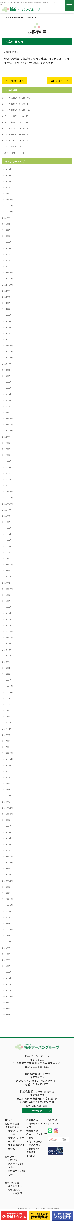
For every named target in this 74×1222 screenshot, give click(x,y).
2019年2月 (7, 619)
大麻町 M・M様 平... (16, 98)
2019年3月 (7, 613)
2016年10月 (7, 759)
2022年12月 (7, 418)
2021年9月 (7, 510)
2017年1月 (7, 747)
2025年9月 (7, 218)
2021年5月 (7, 534)
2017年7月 (7, 710)
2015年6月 (7, 832)
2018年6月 (7, 656)
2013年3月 (7, 887)
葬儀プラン (11, 1156)
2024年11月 (7, 278)
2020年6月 (7, 577)
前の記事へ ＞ (59, 81)
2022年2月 (7, 479)
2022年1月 (7, 485)
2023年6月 (7, 382)
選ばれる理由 (12, 1123)
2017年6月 (7, 716)
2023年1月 (7, 412)
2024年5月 (7, 315)
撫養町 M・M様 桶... (16, 110)
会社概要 (37, 1110)
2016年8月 (7, 765)
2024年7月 (7, 303)
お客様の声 (32, 1120)
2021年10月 (7, 504)
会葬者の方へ (33, 1145)
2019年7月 (7, 601)
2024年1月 (7, 339)
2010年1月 (7, 990)
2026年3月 (7, 181)
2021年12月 (7, 491)
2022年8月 (7, 443)
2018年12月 (7, 631)
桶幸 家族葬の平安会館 (16, 1146)
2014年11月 (7, 856)
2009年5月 (7, 1008)
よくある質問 (15, 1193)
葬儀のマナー (15, 1186)
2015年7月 (7, 826)
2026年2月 (7, 187)
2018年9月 (7, 643)
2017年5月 (7, 722)
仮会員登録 (32, 1130)
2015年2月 (7, 850)
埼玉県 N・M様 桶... (16, 134)
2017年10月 (7, 692)
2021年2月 (7, 552)
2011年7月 (7, 948)
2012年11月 (7, 899)
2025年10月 (7, 212)
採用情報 (52, 1120)
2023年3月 (7, 400)
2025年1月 (7, 266)
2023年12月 (7, 345)
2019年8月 (7, 595)
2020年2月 (7, 583)
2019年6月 (7, 607)
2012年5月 (7, 917)
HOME (8, 1120)
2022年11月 (7, 424)
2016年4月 (7, 789)
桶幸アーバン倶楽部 (36, 1134)
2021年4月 (7, 540)
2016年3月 (7, 796)
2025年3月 (7, 254)
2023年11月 (7, 352)
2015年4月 (7, 838)
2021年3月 (7, 546)
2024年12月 (7, 272)
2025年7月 (7, 230)
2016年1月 (7, 802)
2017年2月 (7, 741)
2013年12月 (7, 881)
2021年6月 (7, 528)
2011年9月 (7, 935)
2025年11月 (7, 206)
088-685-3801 (46, 1102)
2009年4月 (7, 1014)
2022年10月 (7, 431)
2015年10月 (7, 814)
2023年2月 (7, 406)
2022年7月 (7, 449)
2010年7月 (7, 966)
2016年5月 (7, 783)
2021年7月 (7, 522)
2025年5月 (7, 242)
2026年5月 (7, 169)
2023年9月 (7, 364)
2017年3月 (7, 735)
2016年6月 (7, 777)
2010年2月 (7, 984)
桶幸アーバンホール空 (16, 1132)
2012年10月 (7, 905)
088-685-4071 (41, 1084)
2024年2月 (7, 333)
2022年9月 (7, 437)
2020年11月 (7, 564)
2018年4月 (7, 668)
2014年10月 (7, 862)
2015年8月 (7, 820)
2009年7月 (7, 1002)
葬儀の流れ (14, 1189)
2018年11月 (7, 637)
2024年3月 (7, 327)
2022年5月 (7, 461)
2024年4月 (7, 321)
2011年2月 (7, 954)
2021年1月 (7, 558)
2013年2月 (7, 893)
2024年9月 (7, 291)
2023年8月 (7, 370)
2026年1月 (7, 193)
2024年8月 (7, 297)
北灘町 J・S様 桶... (16, 116)
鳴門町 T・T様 (13, 152)
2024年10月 (7, 285)
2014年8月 (7, 868)
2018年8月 (7, 650)
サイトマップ (55, 1123)
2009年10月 (7, 996)
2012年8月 (7, 911)
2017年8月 (7, 704)
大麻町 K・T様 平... (16, 140)
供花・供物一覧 (34, 1141)
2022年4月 (7, 467)
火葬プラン (14, 1160)
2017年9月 (7, 698)
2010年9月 (7, 960)
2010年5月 (7, 972)
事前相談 (31, 1155)
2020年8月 (7, 570)
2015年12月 (7, 808)
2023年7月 (7, 376)
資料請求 (31, 1152)
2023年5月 (7, 388)
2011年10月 (7, 929)
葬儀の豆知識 (12, 1182)
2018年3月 (7, 674)
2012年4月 (7, 923)
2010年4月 (7, 978)
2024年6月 (7, 309)
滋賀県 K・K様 (13, 146)
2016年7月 (7, 771)
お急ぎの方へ (33, 1148)
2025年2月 (7, 260)
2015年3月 (7, 844)
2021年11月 (7, 497)
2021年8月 (7, 516)
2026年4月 (7, 175)
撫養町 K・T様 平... (16, 122)
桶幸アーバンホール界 (16, 1139)
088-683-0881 (41, 1066)
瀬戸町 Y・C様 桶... (16, 128)
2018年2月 (7, 680)
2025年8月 (7, 224)
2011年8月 (7, 942)
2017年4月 (7, 729)
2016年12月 (7, 753)
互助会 (29, 1137)
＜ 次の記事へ (14, 81)
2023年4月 (7, 394)
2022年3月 (7, 473)
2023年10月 (7, 357)
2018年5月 (7, 662)
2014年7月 (7, 875)
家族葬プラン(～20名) (16, 1165)
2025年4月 (7, 248)
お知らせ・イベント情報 (36, 1125)
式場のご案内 (12, 1127)
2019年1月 (7, 625)
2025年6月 (7, 236)
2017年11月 (7, 686)
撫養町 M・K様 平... (16, 104)
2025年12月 (7, 199)
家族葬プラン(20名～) (17, 1172)
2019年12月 (7, 589)
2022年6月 (7, 455)
